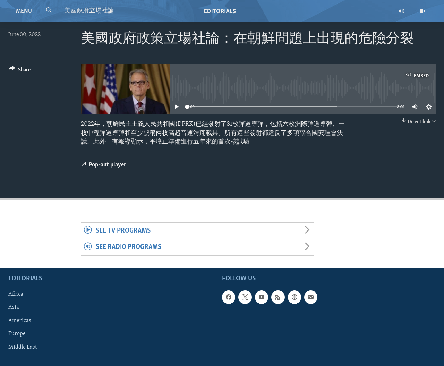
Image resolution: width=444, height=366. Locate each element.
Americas (19, 320)
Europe (17, 334)
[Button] (20, 71)
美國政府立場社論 (89, 11)
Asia (13, 307)
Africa (15, 294)
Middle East (22, 347)
